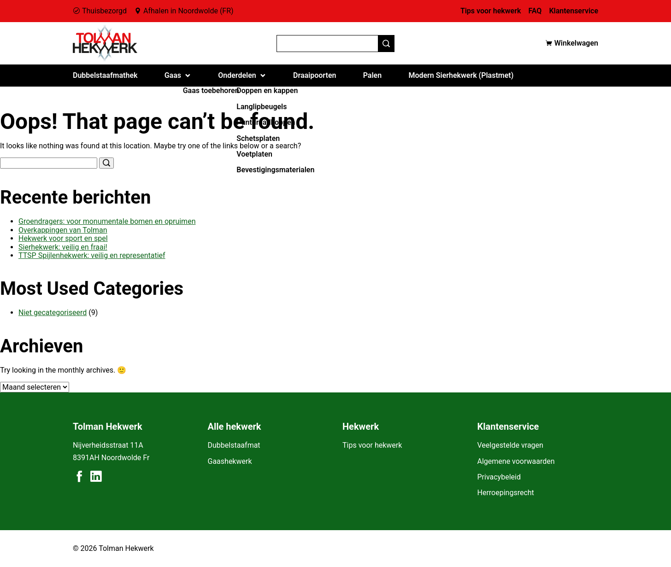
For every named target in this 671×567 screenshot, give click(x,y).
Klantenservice (573, 10)
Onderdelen (237, 75)
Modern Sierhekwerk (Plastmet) (460, 75)
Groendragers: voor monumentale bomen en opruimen (106, 221)
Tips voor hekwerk (490, 10)
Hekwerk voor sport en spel (63, 238)
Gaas (173, 75)
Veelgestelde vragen (510, 445)
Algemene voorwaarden (516, 461)
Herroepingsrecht (505, 492)
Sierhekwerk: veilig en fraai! (62, 247)
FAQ (535, 10)
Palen (372, 75)
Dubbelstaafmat (234, 445)
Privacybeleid (499, 477)
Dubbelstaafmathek (105, 75)
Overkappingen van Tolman (62, 230)
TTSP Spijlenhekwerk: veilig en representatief (91, 255)
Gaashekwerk (230, 461)
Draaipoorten (314, 75)
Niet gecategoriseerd (52, 312)
